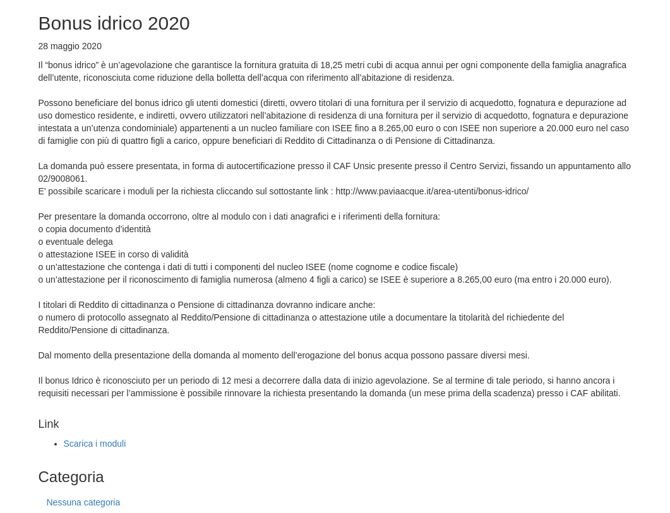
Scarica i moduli (95, 444)
